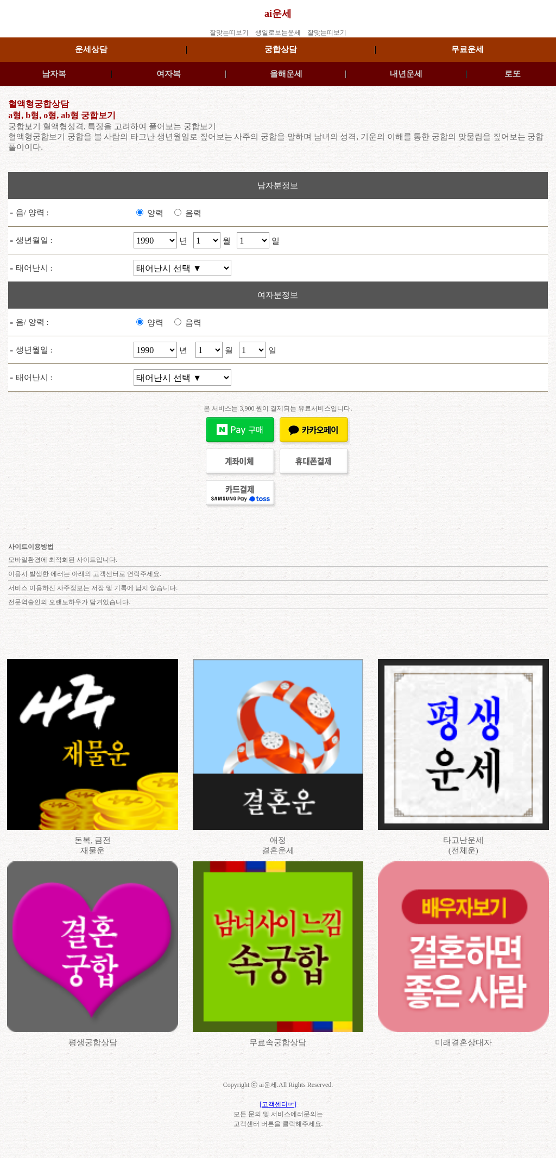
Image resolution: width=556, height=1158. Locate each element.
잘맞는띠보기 (229, 32)
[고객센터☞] (278, 1104)
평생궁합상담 (92, 1042)
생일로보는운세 (278, 32)
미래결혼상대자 (463, 1042)
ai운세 (278, 13)
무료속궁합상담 (277, 1042)
